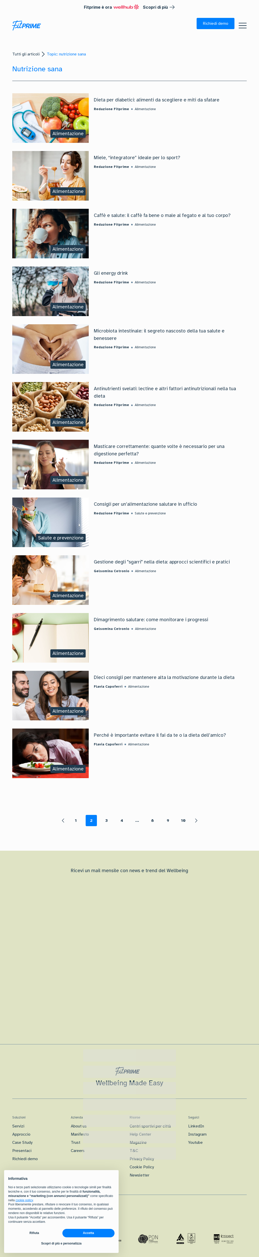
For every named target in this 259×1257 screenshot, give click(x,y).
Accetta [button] (88, 1233)
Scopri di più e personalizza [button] (61, 1243)
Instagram (197, 1134)
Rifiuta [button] (34, 1233)
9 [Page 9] (168, 820)
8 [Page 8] (152, 820)
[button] (215, 23)
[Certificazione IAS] (223, 1239)
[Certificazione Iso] (186, 1239)
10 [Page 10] (183, 820)
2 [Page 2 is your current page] (91, 820)
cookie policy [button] (24, 1200)
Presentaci (21, 1150)
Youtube (195, 1142)
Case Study (22, 1142)
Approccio (21, 1134)
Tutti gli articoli (26, 54)
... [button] (137, 820)
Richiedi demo (25, 1158)
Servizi (18, 1126)
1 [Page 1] (76, 820)
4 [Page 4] (121, 820)
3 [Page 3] (106, 820)
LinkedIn (196, 1126)
